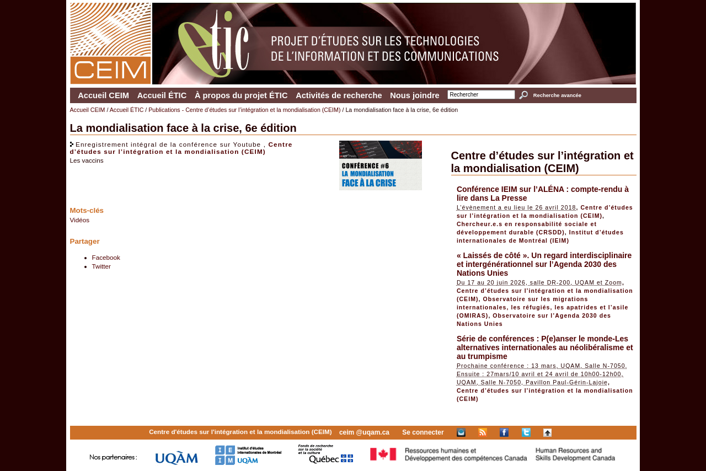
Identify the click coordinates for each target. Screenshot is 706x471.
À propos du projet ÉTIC (241, 95)
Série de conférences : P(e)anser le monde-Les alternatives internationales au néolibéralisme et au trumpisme (545, 347)
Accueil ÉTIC (162, 95)
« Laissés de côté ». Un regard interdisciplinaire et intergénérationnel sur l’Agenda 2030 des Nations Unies (544, 264)
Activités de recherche (339, 95)
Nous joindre (415, 95)
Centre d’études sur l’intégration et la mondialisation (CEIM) (181, 148)
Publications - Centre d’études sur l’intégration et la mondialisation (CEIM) (244, 109)
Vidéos (80, 219)
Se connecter (422, 432)
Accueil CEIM (103, 95)
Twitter (101, 266)
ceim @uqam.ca (364, 432)
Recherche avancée (557, 95)
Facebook (106, 257)
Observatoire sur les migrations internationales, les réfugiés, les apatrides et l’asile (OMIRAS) (543, 307)
